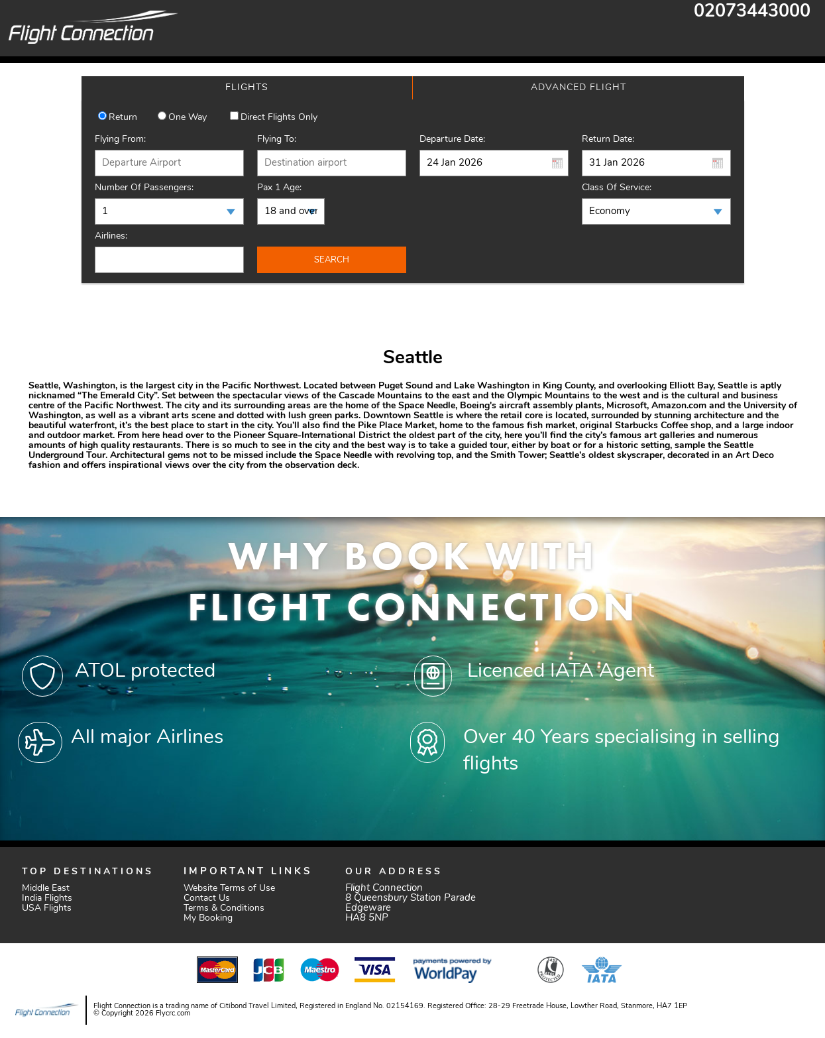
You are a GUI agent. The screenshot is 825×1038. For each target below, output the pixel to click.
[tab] (247, 87)
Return (123, 118)
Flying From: (120, 139)
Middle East (46, 889)
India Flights (47, 898)
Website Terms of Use (229, 889)
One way (187, 118)
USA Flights (47, 908)
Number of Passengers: (144, 188)
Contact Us (207, 898)
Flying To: (276, 139)
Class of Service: (616, 188)
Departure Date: (452, 139)
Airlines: (111, 236)
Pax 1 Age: (279, 188)
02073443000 (752, 12)
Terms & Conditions (224, 908)
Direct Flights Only (279, 118)
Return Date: (608, 139)
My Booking (208, 918)
